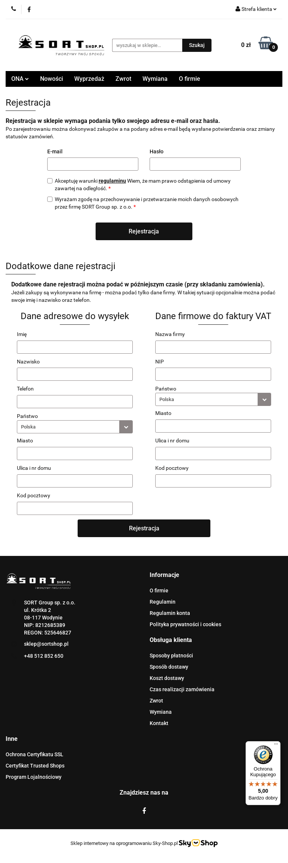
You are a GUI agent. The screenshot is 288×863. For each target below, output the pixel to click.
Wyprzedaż (89, 78)
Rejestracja (144, 231)
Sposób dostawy (169, 667)
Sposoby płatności (171, 656)
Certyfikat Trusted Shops (35, 766)
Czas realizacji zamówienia (182, 689)
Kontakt (159, 723)
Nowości (51, 78)
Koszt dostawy (167, 678)
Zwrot (123, 78)
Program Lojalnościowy (34, 777)
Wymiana (155, 78)
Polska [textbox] (28, 427)
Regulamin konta (170, 613)
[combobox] (75, 426)
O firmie (189, 78)
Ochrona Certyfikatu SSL (34, 754)
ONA (20, 78)
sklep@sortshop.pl (46, 644)
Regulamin (163, 602)
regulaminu (112, 181)
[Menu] (276, 745)
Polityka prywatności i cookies (185, 624)
